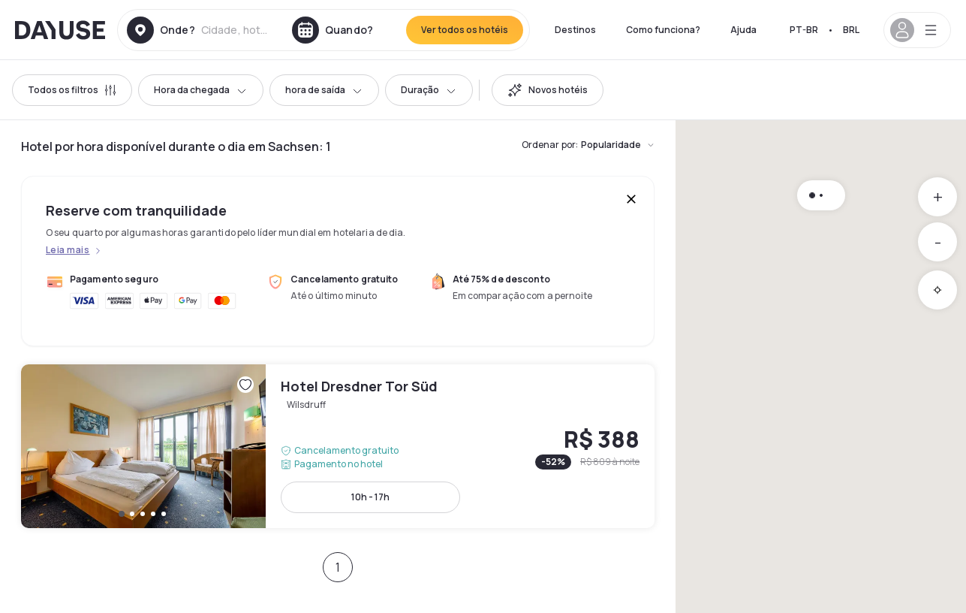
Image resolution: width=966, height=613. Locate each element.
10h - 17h (370, 497)
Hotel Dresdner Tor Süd (338, 446)
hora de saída (324, 89)
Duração (429, 89)
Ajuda (743, 29)
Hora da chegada (201, 89)
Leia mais (67, 250)
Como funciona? (663, 29)
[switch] (547, 90)
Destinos (575, 29)
